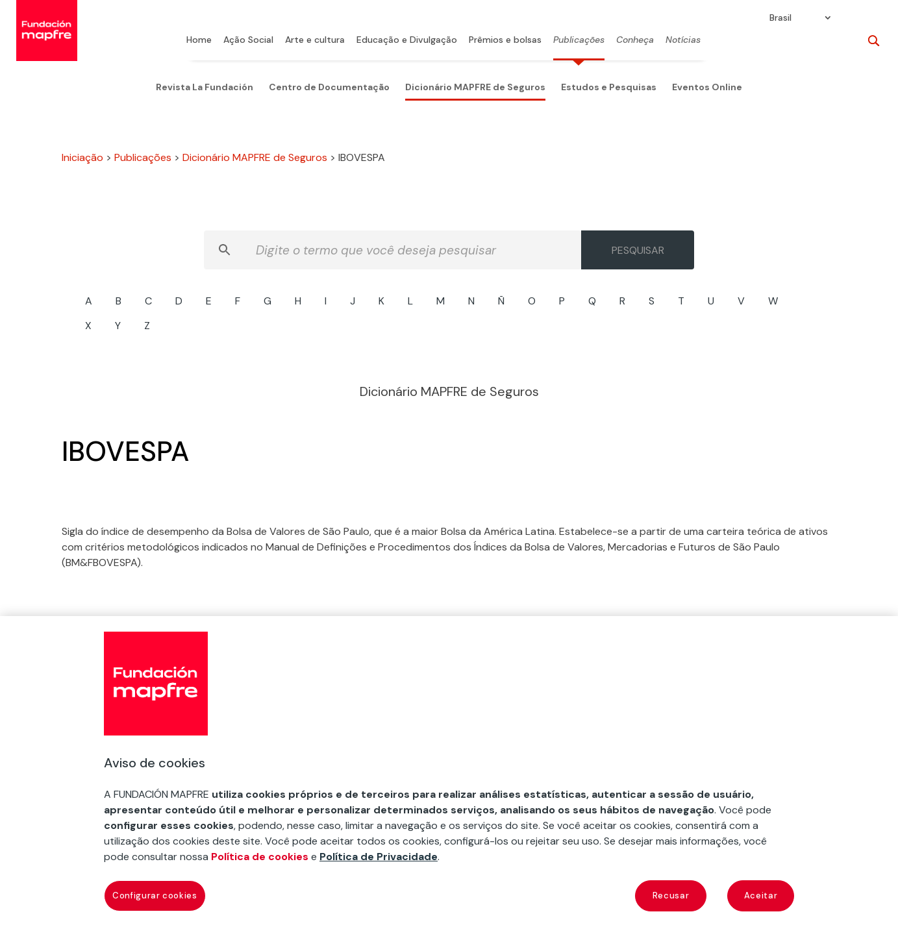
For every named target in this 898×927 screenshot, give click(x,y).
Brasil (780, 18)
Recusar (671, 895)
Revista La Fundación (204, 87)
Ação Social (248, 40)
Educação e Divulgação (406, 40)
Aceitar (761, 895)
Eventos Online (707, 87)
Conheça (635, 40)
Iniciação (82, 157)
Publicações (579, 40)
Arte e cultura (315, 40)
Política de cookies (259, 856)
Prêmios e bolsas (505, 40)
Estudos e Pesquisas (608, 87)
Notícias (683, 40)
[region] (449, 771)
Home (199, 40)
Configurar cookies (154, 895)
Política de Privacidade (378, 856)
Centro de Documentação (329, 87)
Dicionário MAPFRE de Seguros (475, 87)
